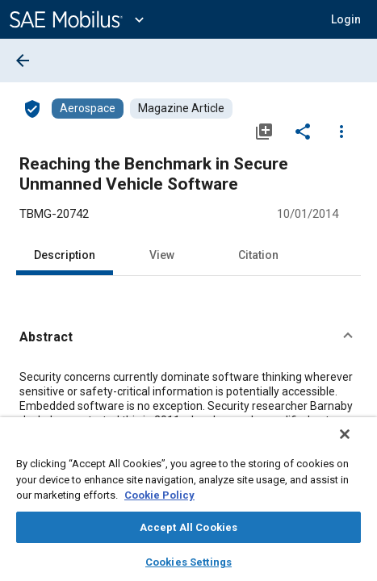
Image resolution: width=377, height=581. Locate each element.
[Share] (303, 131)
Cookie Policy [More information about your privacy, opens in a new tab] (159, 495)
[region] (188, 504)
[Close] (356, 444)
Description (64, 255)
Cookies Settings (188, 562)
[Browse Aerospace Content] (88, 108)
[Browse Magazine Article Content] (181, 108)
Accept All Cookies (188, 527)
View (161, 255)
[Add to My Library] (264, 131)
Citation (258, 255)
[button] (346, 19)
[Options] (341, 131)
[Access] (32, 108)
